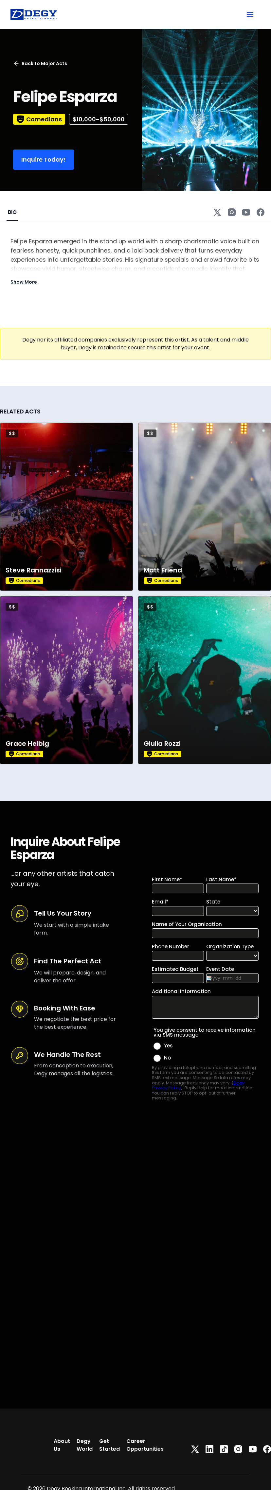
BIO (12, 212)
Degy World (85, 1445)
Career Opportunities (145, 1445)
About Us (62, 1445)
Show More (23, 282)
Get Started (109, 1445)
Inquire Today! (43, 159)
